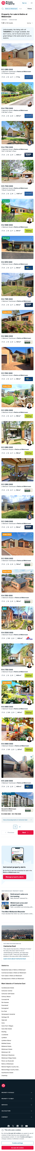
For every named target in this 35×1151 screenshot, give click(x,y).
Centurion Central (6, 990)
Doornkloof (4, 1005)
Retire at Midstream (7, 1064)
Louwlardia (4, 1034)
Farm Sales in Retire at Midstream (11, 975)
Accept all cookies (17, 1148)
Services (16, 1105)
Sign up (24, 3)
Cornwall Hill (5, 999)
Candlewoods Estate (7, 988)
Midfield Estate (6, 1043)
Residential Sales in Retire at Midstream (13, 970)
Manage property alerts (15, 877)
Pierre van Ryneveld (7, 1061)
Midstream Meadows (7, 1055)
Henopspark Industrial (8, 1014)
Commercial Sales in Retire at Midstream (13, 972)
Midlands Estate (6, 1046)
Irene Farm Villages (7, 1026)
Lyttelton (4, 1037)
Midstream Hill (5, 1052)
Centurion (4, 19)
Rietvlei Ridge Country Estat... (10, 1069)
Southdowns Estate (7, 1072)
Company (16, 1117)
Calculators (16, 1111)
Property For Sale (16, 1093)
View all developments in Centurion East (17, 820)
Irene (3, 1023)
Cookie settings (17, 1143)
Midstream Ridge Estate (8, 1058)
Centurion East (13, 19)
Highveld (4, 1020)
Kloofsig (3, 1031)
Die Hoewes (5, 1002)
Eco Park (4, 1011)
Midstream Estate (6, 1049)
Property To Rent (16, 1099)
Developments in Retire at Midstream (12, 978)
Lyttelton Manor (6, 1040)
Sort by (29, 23)
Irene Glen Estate (6, 1029)
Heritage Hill (5, 1017)
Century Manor (6, 996)
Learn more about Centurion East (14, 959)
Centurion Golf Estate (7, 993)
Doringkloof (4, 1008)
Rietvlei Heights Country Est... (10, 1066)
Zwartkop (4, 1075)
